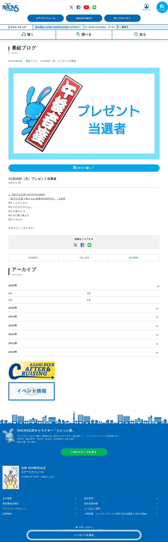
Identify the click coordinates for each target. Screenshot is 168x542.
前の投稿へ (134, 257)
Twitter (71, 7)
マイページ (146, 10)
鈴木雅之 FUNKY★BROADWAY (53, 27)
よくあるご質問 (92, 508)
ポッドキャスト (122, 18)
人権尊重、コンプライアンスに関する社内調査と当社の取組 (115, 513)
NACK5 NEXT (84, 18)
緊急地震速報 (91, 503)
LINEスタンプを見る (84, 452)
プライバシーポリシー (14, 508)
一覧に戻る (83, 257)
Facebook (78, 7)
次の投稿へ (33, 257)
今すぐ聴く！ (86, 168)
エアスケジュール (45, 18)
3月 (89, 293)
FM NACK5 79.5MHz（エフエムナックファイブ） (10, 7)
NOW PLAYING (97, 27)
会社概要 (7, 498)
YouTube (86, 7)
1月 (89, 300)
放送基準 (88, 498)
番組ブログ (31, 61)
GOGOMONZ (15, 61)
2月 (10, 300)
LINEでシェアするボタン (89, 244)
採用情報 (7, 513)
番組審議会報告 (10, 503)
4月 (10, 293)
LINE (94, 7)
